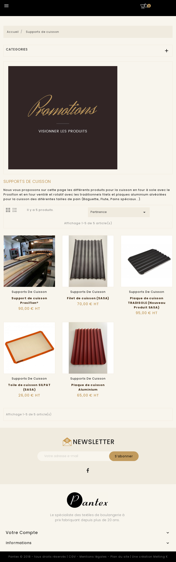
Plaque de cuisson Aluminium (88, 387)
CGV (72, 557)
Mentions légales (93, 557)
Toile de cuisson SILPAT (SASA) (29, 387)
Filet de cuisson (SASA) (88, 298)
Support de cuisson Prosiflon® (29, 300)
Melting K (160, 557)
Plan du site (119, 557)
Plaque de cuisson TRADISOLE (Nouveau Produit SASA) (146, 303)
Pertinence (119, 212)
